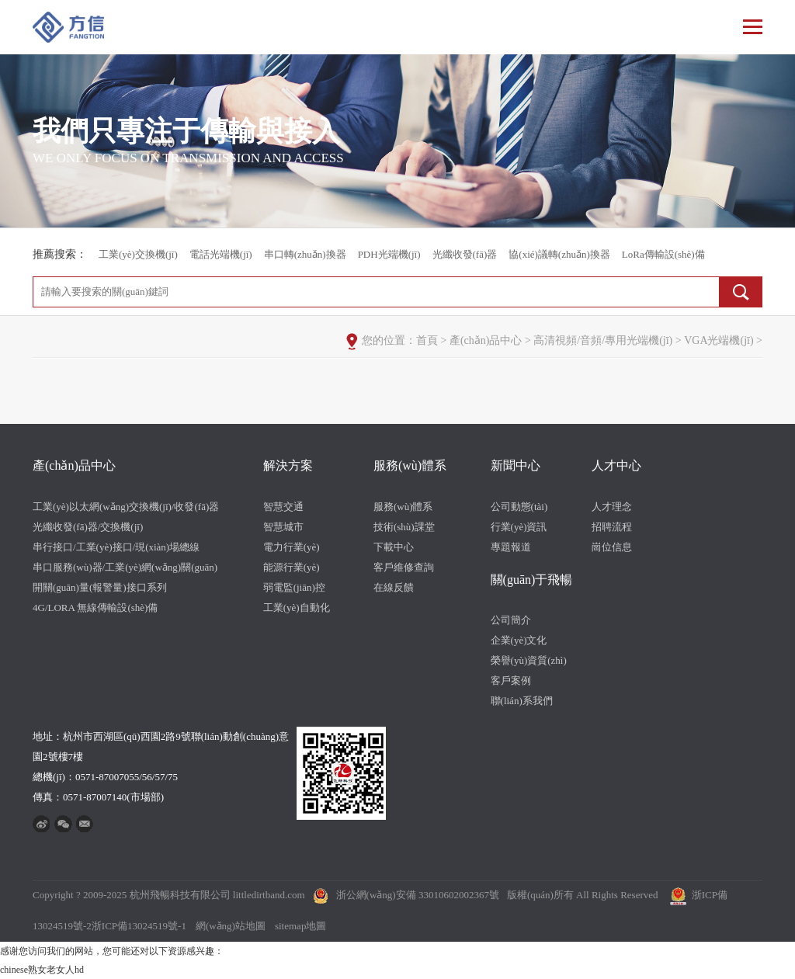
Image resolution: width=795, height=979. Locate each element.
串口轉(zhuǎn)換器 (305, 254)
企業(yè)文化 (519, 640)
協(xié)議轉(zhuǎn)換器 (559, 254)
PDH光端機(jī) (389, 254)
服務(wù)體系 (409, 465)
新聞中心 (515, 465)
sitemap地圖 (300, 926)
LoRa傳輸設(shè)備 (663, 254)
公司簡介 (511, 620)
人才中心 (616, 465)
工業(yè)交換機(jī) (138, 254)
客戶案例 (511, 680)
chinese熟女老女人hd (42, 969)
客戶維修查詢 (403, 567)
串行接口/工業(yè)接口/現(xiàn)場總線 (116, 547)
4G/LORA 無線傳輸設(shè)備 (95, 607)
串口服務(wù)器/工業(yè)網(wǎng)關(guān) (125, 567)
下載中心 (393, 547)
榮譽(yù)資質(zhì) (529, 660)
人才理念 (612, 506)
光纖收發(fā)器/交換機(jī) (88, 527)
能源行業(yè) (291, 567)
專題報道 (511, 547)
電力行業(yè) (291, 547)
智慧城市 (283, 527)
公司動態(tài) (519, 506)
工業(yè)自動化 (296, 607)
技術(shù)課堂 (404, 527)
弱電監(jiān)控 (294, 587)
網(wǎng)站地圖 (231, 926)
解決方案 (288, 465)
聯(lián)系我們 (522, 700)
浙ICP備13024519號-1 (139, 926)
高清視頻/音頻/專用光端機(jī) (602, 340)
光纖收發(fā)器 (465, 254)
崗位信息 (612, 547)
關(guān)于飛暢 (532, 579)
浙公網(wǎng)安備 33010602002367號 (417, 895)
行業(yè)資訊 (519, 527)
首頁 (427, 340)
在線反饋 (393, 587)
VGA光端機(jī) (718, 340)
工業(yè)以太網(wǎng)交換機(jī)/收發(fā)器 (126, 506)
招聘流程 (612, 527)
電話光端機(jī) (220, 254)
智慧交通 (283, 506)
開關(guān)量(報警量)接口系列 (100, 587)
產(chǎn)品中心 (486, 340)
